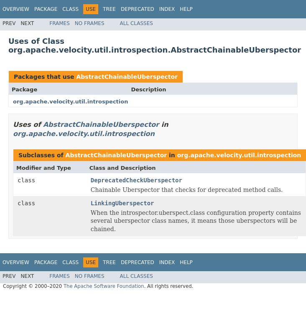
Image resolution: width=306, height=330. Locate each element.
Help (186, 9)
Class (70, 9)
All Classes (136, 23)
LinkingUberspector (122, 203)
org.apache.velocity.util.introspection (70, 101)
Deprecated (137, 9)
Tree (109, 9)
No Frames (90, 23)
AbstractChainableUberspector (127, 76)
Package (45, 9)
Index (167, 9)
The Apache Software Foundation (104, 286)
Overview (16, 9)
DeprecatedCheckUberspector (136, 180)
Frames (59, 23)
